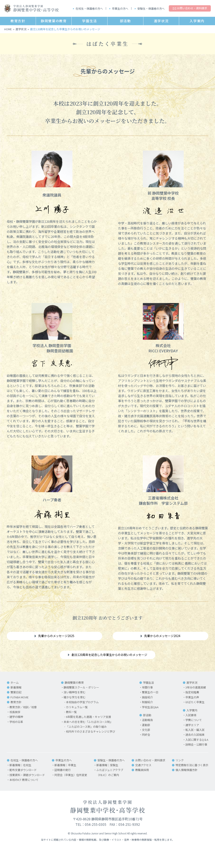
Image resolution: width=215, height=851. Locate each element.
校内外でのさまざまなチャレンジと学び (90, 731)
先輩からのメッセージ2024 (162, 636)
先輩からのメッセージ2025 (56, 636)
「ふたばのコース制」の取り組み (86, 727)
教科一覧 (71, 712)
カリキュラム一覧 (77, 707)
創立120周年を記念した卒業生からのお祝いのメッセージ (109, 655)
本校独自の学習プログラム (82, 702)
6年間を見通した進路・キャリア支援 (88, 717)
